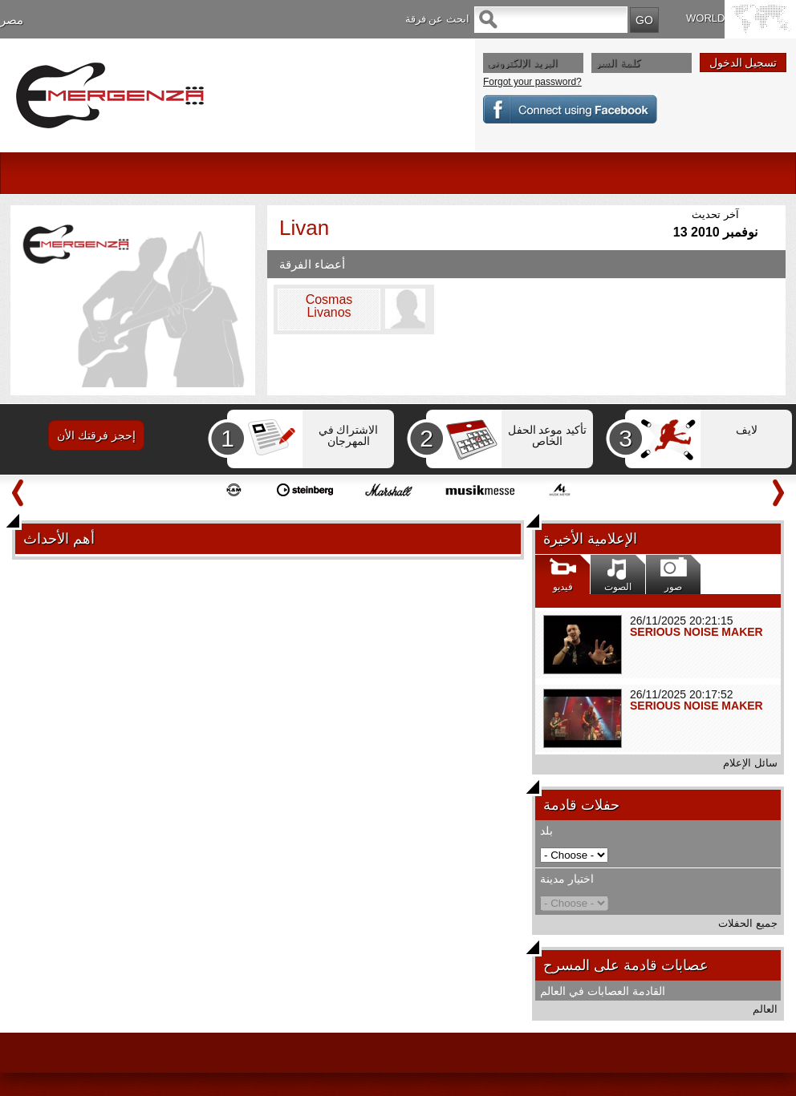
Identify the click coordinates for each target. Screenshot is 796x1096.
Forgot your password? (532, 81)
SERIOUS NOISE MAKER (696, 631)
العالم (765, 1009)
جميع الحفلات (748, 923)
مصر (11, 19)
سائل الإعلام (750, 763)
